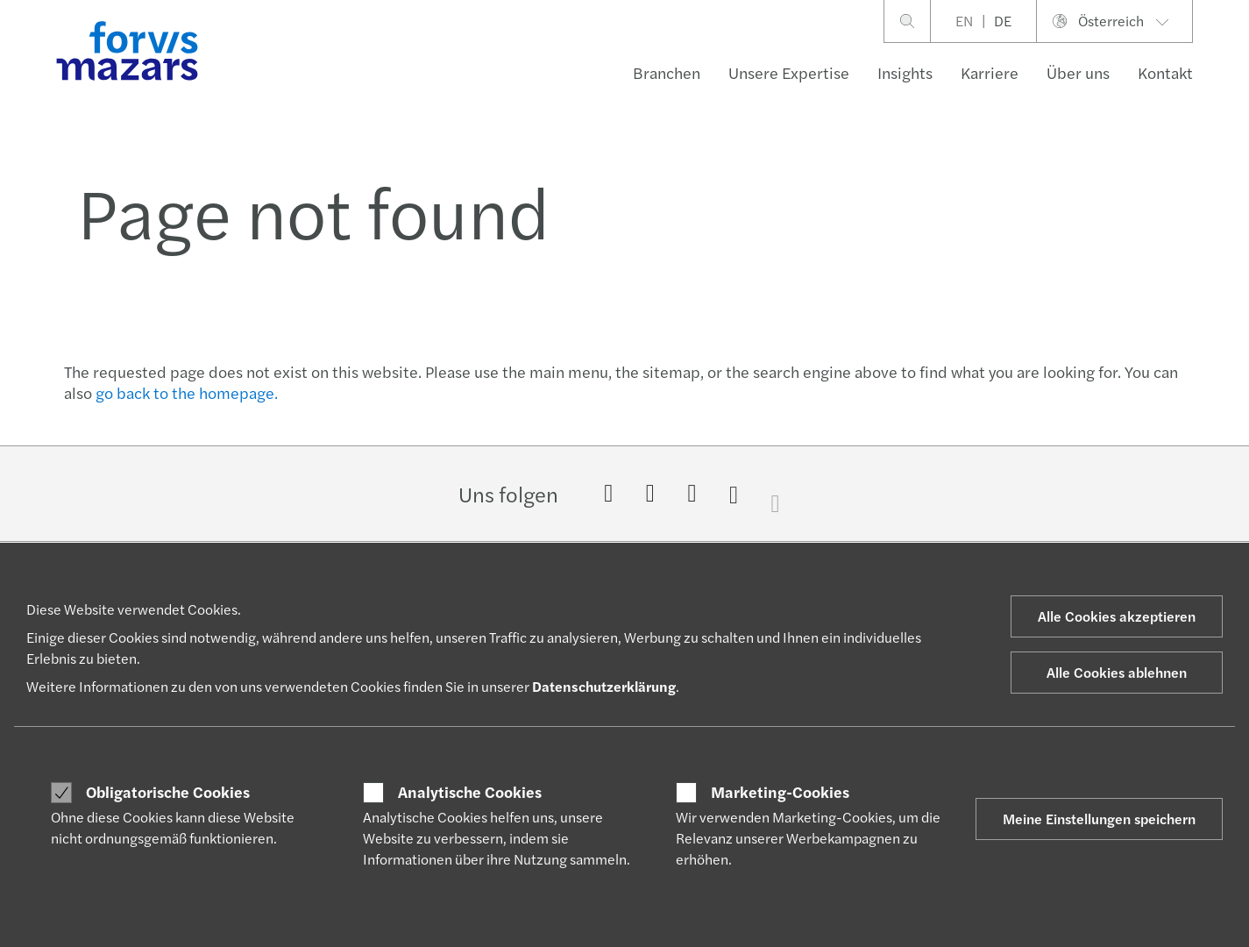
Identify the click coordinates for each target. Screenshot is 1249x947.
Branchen (666, 72)
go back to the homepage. (187, 392)
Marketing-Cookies (780, 792)
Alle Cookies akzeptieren (1117, 616)
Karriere (989, 72)
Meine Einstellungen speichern (1099, 818)
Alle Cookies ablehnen (1117, 672)
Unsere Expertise (788, 72)
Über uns (1078, 72)
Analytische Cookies (470, 792)
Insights (905, 72)
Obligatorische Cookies (168, 792)
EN (964, 21)
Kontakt (1165, 72)
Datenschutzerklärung (604, 686)
